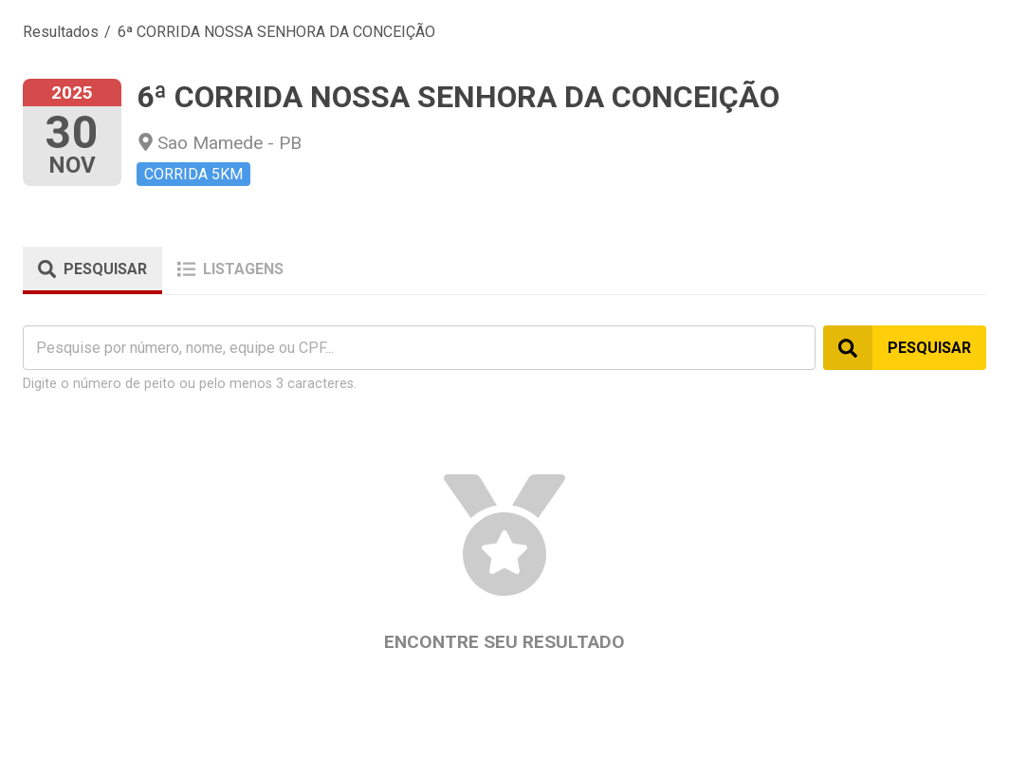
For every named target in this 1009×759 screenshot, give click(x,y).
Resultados (61, 32)
